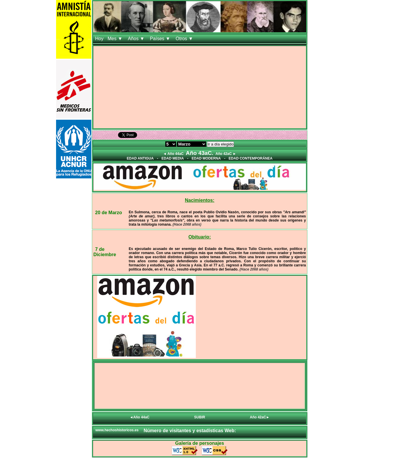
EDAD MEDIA (172, 158)
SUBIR (199, 417)
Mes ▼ (115, 38)
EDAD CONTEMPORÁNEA (250, 158)
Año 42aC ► (225, 154)
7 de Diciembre (104, 252)
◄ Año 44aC (173, 154)
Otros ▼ (185, 38)
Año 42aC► (259, 417)
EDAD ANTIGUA (140, 158)
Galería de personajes (199, 443)
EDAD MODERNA (206, 158)
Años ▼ (137, 38)
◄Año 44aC (139, 417)
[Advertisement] (199, 87)
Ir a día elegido (220, 144)
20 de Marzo (108, 212)
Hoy (99, 38)
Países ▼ (161, 38)
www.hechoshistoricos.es (117, 430)
